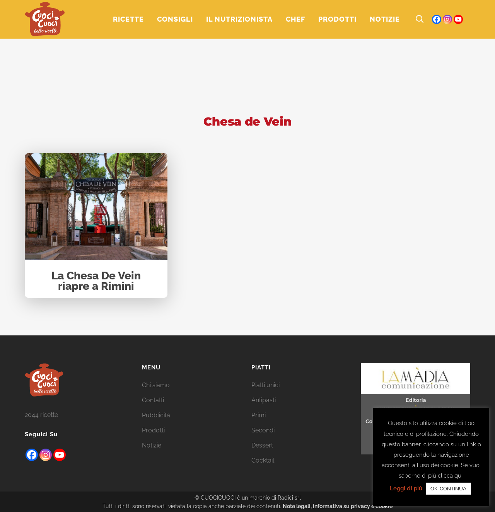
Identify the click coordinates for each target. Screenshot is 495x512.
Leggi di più (406, 488)
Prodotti (153, 430)
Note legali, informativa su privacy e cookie (338, 506)
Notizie (151, 445)
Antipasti (263, 400)
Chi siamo (156, 385)
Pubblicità (156, 415)
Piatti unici (265, 385)
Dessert (262, 445)
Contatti (153, 400)
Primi (258, 415)
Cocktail (262, 460)
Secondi (263, 430)
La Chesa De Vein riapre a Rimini (96, 281)
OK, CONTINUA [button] (448, 489)
